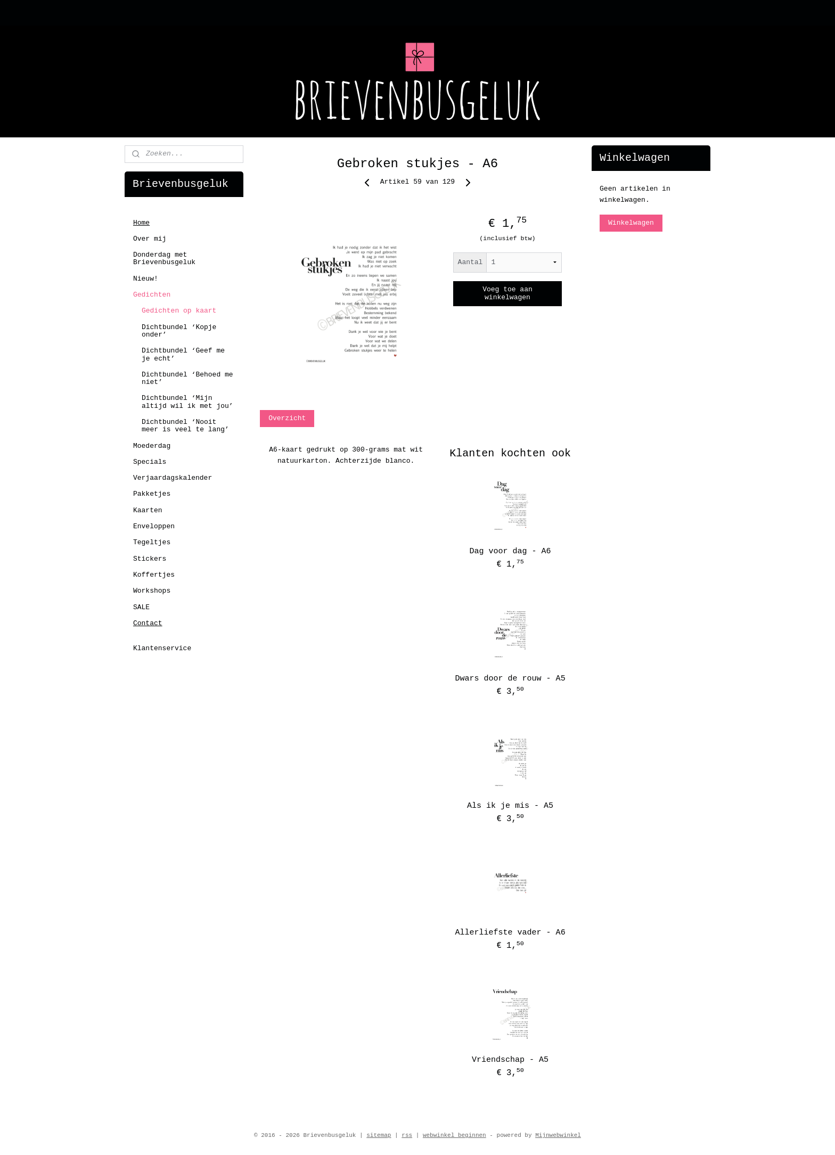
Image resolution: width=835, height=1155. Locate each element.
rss (407, 1135)
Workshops (151, 591)
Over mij (149, 239)
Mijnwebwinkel (558, 1135)
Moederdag (151, 446)
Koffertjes (154, 575)
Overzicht (287, 418)
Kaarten (147, 510)
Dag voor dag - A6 (510, 551)
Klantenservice (162, 648)
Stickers (149, 559)
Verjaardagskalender (172, 478)
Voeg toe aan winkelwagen (507, 293)
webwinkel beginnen (454, 1135)
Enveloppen (154, 526)
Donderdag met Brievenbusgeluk (164, 258)
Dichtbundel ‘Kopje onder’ (179, 331)
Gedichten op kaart (179, 311)
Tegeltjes (151, 542)
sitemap (378, 1135)
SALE (141, 607)
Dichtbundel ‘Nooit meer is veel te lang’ (185, 425)
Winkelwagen (631, 223)
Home (141, 223)
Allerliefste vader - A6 (510, 932)
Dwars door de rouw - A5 (510, 678)
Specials (149, 462)
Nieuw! (145, 279)
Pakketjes (151, 494)
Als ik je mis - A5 (510, 805)
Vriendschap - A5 (510, 1059)
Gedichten (151, 295)
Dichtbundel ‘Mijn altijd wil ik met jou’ (187, 401)
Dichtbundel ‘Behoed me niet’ (187, 378)
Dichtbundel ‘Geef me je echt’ (183, 354)
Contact (147, 623)
